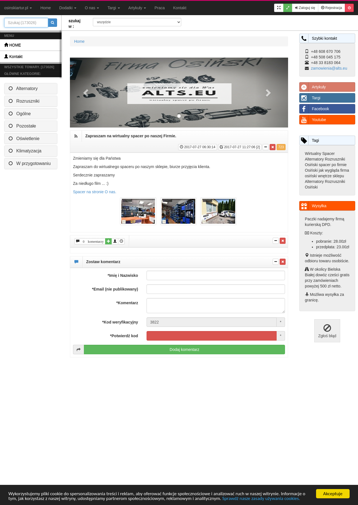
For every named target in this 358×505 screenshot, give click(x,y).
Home (45, 8)
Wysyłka (313, 205)
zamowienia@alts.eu (329, 68)
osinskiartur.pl (18, 8)
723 (281, 147)
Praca (159, 8)
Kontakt (179, 8)
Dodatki (67, 8)
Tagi (309, 140)
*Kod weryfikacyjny (120, 322)
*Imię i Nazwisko (123, 275)
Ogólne (20, 113)
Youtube (313, 119)
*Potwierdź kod (124, 336)
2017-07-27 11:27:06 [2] (240, 147)
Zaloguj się (305, 8)
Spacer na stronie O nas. (94, 192)
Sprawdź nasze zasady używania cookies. (261, 499)
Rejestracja (331, 8)
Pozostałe (22, 126)
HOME (12, 45)
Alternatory (23, 88)
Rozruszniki (24, 101)
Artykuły (137, 8)
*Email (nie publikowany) (115, 289)
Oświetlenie (24, 138)
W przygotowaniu (30, 163)
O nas (92, 8)
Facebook (314, 108)
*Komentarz (127, 303)
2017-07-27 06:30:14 (197, 147)
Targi (113, 8)
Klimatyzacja (25, 150)
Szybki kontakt (318, 38)
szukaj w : (75, 23)
